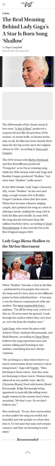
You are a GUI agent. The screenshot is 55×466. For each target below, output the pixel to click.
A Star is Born (23, 128)
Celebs (5, 13)
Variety (35, 368)
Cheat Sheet (42, 336)
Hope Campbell (13, 47)
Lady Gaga (8, 328)
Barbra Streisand (38, 159)
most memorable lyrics (31, 305)
